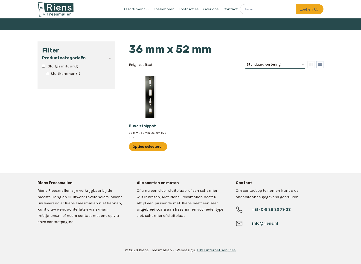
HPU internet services (216, 250)
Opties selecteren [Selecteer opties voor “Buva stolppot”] (148, 146)
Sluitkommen (65, 73)
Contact (231, 9)
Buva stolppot (142, 126)
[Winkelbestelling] (275, 65)
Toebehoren (164, 9)
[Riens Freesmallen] (56, 9)
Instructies (189, 9)
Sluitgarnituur (63, 66)
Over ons (211, 9)
